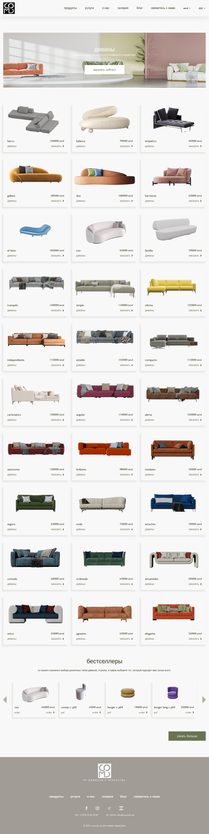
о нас (105, 8)
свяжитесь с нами (163, 8)
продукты (70, 8)
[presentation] (5, 699)
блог (140, 8)
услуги (89, 8)
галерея (123, 8)
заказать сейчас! (104, 69)
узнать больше (187, 736)
